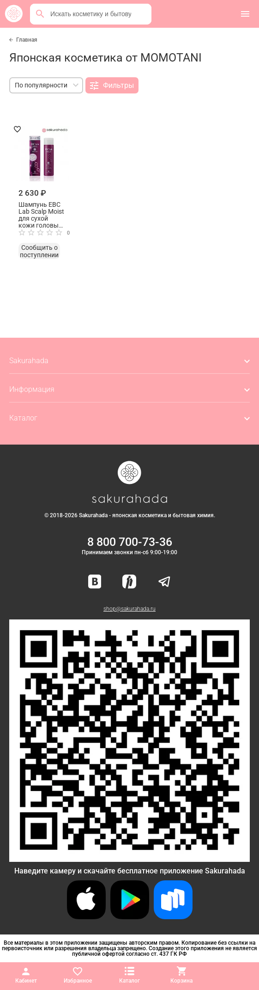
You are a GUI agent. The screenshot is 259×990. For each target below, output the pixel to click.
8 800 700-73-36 (129, 542)
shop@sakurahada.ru (129, 609)
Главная (26, 40)
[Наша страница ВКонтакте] (95, 582)
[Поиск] (40, 14)
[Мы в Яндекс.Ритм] (129, 582)
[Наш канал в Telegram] (164, 582)
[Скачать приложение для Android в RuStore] (129, 858)
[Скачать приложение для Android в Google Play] (129, 916)
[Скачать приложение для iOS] (86, 916)
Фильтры (112, 85)
